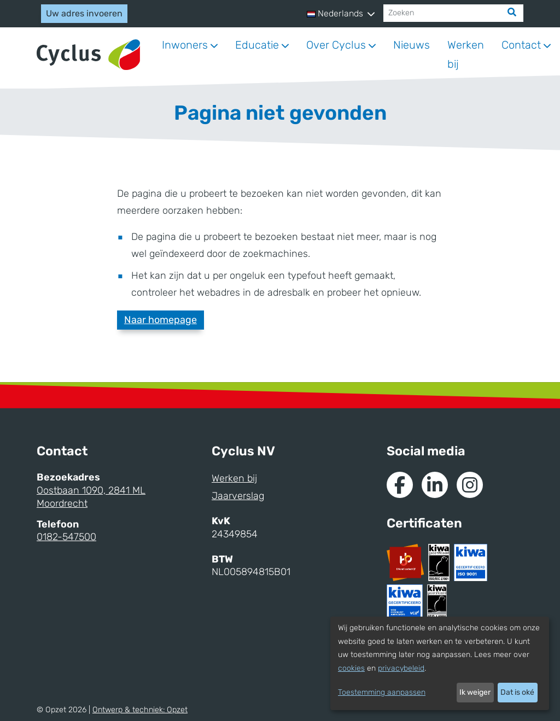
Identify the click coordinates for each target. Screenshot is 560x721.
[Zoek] (511, 13)
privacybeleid (401, 668)
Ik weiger (475, 692)
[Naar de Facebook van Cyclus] (400, 485)
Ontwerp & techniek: (140, 709)
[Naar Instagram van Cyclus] (470, 485)
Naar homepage (160, 320)
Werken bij (465, 54)
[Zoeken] (442, 13)
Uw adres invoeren (84, 13)
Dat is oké (517, 692)
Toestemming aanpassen (381, 692)
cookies (351, 668)
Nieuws (411, 44)
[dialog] (439, 663)
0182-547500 (66, 537)
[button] (340, 13)
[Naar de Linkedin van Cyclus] (435, 485)
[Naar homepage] (88, 55)
